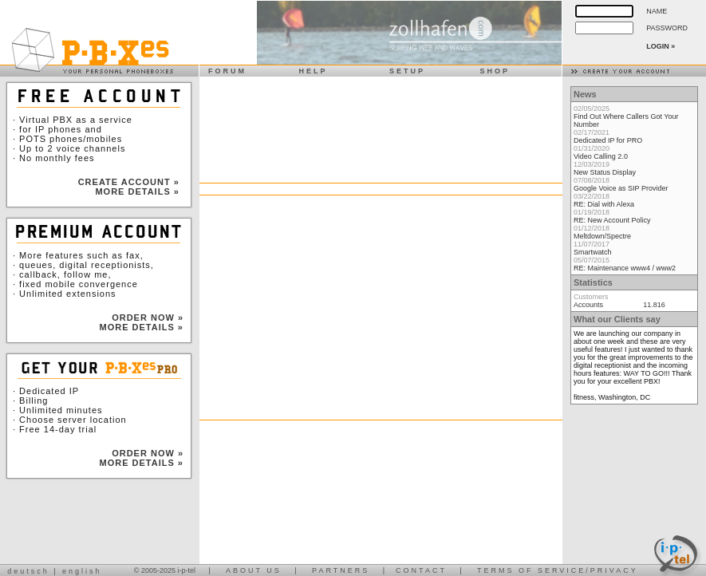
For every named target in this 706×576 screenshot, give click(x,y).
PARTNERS (340, 570)
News (585, 94)
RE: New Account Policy (612, 220)
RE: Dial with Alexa (604, 204)
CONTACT (421, 570)
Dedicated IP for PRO (608, 140)
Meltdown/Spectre (602, 236)
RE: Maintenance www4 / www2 (625, 268)
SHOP (491, 71)
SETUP (403, 71)
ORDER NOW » (147, 317)
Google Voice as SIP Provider (621, 188)
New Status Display (605, 172)
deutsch (28, 571)
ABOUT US (254, 570)
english (82, 571)
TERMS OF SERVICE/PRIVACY (557, 570)
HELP (309, 71)
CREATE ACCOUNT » (128, 182)
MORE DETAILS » (137, 191)
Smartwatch (593, 252)
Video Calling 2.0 (601, 156)
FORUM (223, 71)
